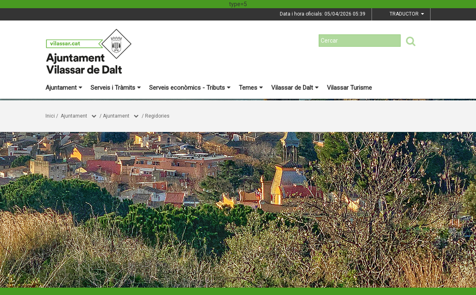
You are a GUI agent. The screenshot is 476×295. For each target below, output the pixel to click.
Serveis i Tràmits (116, 87)
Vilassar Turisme (349, 87)
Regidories (157, 116)
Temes (251, 87)
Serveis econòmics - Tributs (190, 87)
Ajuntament (63, 87)
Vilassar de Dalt (295, 87)
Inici (50, 116)
